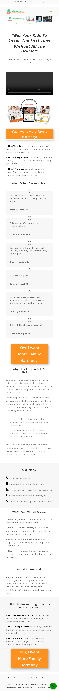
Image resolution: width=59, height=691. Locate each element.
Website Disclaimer (42, 678)
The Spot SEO (12, 688)
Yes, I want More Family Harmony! (29, 134)
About (9, 678)
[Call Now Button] (53, 686)
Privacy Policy (28, 678)
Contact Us (18, 678)
